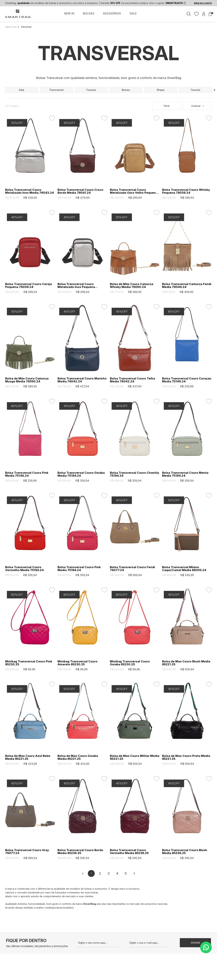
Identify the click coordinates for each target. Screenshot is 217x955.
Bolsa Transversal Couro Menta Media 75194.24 (185, 474)
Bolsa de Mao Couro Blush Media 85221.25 (186, 663)
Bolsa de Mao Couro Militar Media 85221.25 (134, 757)
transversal (56, 89)
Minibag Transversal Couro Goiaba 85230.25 (130, 663)
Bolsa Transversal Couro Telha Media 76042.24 (132, 380)
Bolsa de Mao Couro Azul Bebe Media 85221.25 (27, 757)
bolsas (126, 89)
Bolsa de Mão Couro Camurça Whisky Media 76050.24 (131, 285)
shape (160, 89)
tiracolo (91, 89)
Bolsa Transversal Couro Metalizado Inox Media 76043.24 (29, 191)
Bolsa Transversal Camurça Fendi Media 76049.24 (186, 285)
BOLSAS (88, 13)
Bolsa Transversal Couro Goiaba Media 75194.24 (81, 474)
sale (21, 89)
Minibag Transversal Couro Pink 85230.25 (28, 663)
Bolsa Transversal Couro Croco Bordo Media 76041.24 (80, 191)
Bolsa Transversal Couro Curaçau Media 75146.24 (186, 380)
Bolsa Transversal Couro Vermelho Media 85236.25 (129, 852)
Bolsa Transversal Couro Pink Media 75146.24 (26, 474)
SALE (133, 13)
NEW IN (69, 13)
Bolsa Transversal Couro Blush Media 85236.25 (184, 852)
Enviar (195, 942)
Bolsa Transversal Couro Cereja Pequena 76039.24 (28, 285)
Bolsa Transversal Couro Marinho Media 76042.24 (82, 380)
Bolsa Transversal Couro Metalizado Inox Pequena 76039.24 (76, 285)
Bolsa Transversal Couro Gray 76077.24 (27, 852)
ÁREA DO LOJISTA (203, 3)
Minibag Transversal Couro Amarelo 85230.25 (77, 663)
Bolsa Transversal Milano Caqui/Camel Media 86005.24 (184, 569)
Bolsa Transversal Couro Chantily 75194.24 (134, 474)
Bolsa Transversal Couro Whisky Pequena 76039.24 (186, 191)
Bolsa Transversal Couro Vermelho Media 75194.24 (24, 569)
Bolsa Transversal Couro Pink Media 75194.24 (79, 569)
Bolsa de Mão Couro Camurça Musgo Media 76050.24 (27, 380)
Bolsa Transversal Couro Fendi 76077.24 (132, 569)
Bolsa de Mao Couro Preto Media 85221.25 (186, 757)
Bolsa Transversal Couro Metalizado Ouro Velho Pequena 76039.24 (133, 191)
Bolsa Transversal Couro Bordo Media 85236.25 (80, 852)
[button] (214, 90)
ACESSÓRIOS (112, 13)
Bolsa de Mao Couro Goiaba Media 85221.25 (78, 757)
